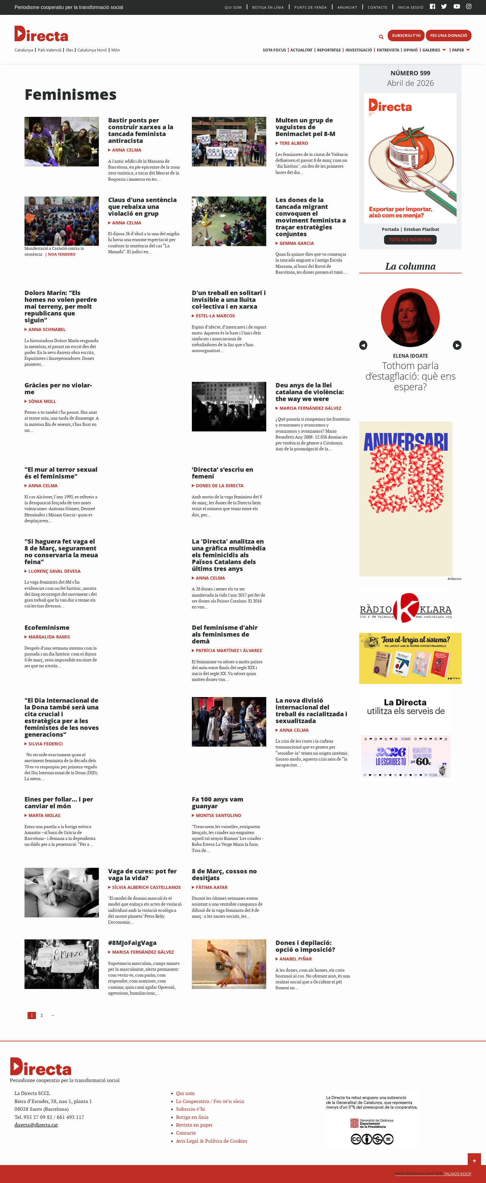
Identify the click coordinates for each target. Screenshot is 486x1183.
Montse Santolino (218, 815)
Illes (69, 50)
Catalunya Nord (92, 50)
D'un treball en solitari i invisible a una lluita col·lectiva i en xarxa (229, 300)
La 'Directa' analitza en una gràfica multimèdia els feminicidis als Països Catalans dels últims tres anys (229, 555)
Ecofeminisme (46, 627)
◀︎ (364, 345)
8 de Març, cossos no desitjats (224, 874)
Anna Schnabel (47, 329)
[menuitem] (24, 50)
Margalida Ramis (49, 637)
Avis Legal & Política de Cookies (211, 1141)
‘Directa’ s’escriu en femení (222, 472)
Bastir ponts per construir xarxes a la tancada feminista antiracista (140, 130)
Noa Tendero (62, 254)
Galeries (431, 50)
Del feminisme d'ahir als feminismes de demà (225, 634)
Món (115, 50)
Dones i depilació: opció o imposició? (305, 946)
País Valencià (49, 50)
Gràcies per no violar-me (58, 388)
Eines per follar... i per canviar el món (58, 802)
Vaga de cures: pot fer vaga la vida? (142, 874)
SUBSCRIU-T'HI (406, 35)
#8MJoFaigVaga (132, 942)
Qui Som (233, 7)
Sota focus (274, 50)
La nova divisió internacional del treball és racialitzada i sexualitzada (311, 710)
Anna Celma (126, 150)
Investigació (359, 50)
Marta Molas (44, 815)
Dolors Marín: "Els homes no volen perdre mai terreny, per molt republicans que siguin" (60, 306)
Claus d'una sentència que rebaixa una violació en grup (142, 207)
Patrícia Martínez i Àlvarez (229, 650)
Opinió (411, 50)
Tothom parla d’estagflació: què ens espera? (410, 376)
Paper (458, 50)
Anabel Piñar (296, 959)
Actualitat (301, 50)
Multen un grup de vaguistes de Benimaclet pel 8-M (305, 127)
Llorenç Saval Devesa (55, 571)
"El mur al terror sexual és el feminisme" (60, 472)
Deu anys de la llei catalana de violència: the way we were (310, 392)
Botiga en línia (268, 7)
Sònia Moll (42, 401)
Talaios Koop (433, 1174)
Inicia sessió (411, 7)
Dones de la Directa (220, 485)
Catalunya (24, 50)
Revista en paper (194, 1125)
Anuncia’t (347, 7)
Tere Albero (294, 143)
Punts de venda (310, 7)
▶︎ (459, 345)
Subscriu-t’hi (190, 1109)
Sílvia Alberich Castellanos (146, 887)
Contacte (377, 7)
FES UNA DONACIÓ (448, 35)
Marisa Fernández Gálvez (310, 408)
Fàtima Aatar (212, 887)
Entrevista (388, 50)
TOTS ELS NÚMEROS (410, 239)
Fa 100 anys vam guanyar (217, 802)
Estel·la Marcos (215, 316)
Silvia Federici (46, 744)
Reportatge (329, 50)
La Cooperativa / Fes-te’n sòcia (210, 1102)
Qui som (185, 1094)
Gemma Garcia (297, 243)
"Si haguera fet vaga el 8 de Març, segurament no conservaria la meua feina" (61, 551)
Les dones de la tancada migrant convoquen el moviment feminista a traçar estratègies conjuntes (311, 217)
